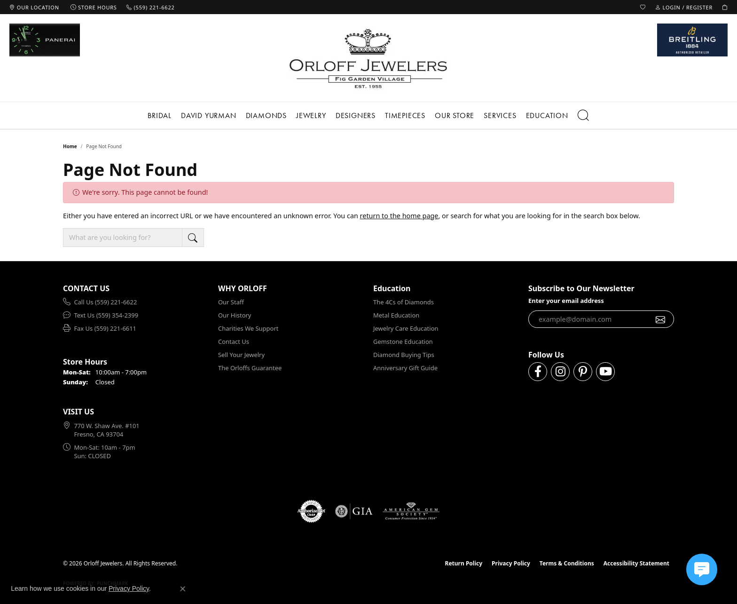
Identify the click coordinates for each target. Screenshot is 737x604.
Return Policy (464, 563)
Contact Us (233, 341)
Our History (234, 315)
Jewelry (311, 115)
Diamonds (266, 115)
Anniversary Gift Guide (405, 368)
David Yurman (208, 115)
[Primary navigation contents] (368, 115)
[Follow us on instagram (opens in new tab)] (560, 371)
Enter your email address (566, 300)
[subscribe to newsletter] (661, 319)
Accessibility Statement (636, 563)
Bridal (160, 115)
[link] (34, 7)
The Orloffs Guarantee (250, 368)
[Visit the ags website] (411, 511)
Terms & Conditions (567, 563)
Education (547, 115)
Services (500, 115)
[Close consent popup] (183, 589)
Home (70, 146)
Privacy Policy (511, 563)
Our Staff (231, 302)
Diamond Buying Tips (403, 354)
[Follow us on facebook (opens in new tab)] (537, 371)
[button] (643, 7)
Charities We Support (248, 328)
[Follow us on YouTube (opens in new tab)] (605, 371)
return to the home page (399, 215)
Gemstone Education (403, 341)
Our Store (454, 115)
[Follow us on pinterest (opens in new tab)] (582, 371)
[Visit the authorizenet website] (311, 511)
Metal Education (396, 315)
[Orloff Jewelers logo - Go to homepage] (368, 58)
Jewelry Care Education (405, 328)
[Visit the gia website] (354, 511)
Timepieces (405, 115)
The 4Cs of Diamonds (403, 302)
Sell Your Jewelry (241, 354)
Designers (356, 115)
